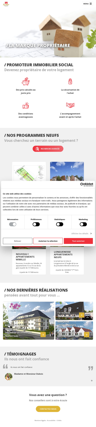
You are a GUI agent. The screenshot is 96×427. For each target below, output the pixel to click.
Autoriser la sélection (48, 241)
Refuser (17, 241)
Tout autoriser (78, 241)
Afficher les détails (79, 233)
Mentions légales (40, 420)
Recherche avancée (47, 149)
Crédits (59, 420)
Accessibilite (51, 420)
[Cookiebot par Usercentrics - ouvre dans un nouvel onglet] (82, 184)
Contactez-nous (48, 409)
